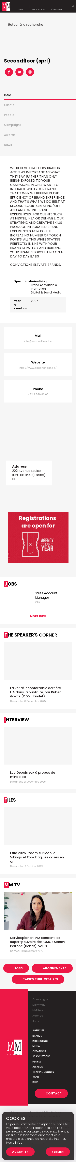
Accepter (20, 1152)
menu (21, 6)
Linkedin (19, 72)
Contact (54, 1093)
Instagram (30, 72)
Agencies (38, 1030)
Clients (9, 105)
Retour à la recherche (25, 24)
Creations (39, 1051)
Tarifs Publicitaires (40, 979)
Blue (35, 1082)
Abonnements (55, 968)
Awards (9, 135)
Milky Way (38, 1005)
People (9, 115)
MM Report (39, 1010)
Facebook (9, 72)
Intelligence (40, 1041)
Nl (73, 6)
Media (36, 1046)
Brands (37, 1035)
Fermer (58, 1152)
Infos (8, 95)
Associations (41, 1056)
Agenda (37, 1016)
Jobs (18, 968)
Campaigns (12, 125)
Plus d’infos (14, 1143)
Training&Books (43, 1072)
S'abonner (56, 6)
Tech (35, 1077)
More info (38, 616)
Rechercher (38, 6)
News (8, 145)
